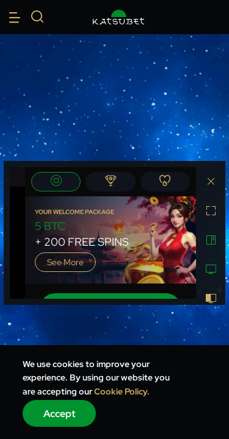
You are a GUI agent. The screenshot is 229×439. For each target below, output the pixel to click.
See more (65, 262)
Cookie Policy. (122, 391)
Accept (59, 413)
